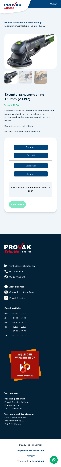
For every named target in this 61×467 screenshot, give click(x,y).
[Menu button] (50, 3)
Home (7, 22)
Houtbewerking (32, 22)
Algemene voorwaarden (30, 450)
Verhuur (17, 22)
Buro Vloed (38, 461)
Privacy (30, 455)
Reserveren (17, 204)
